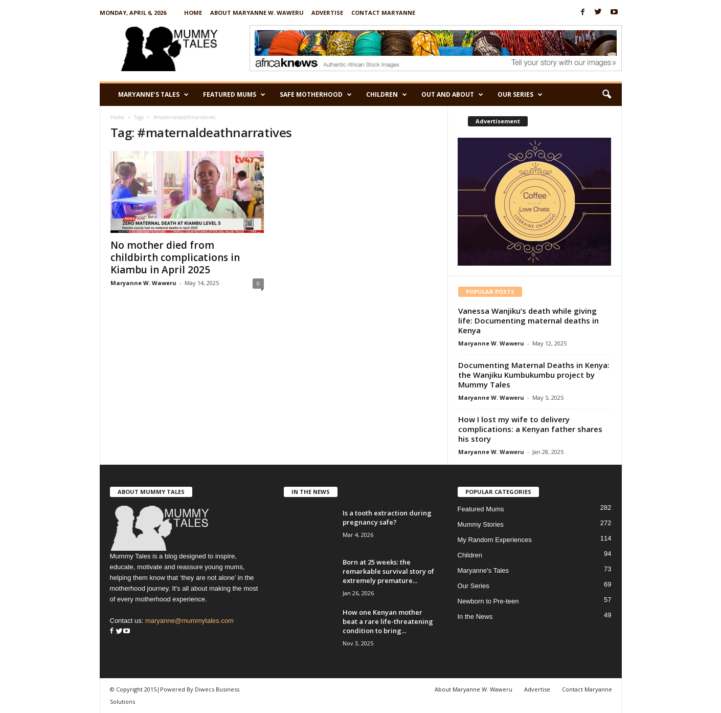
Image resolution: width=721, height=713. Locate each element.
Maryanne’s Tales (153, 94)
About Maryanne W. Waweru (257, 12)
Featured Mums (234, 94)
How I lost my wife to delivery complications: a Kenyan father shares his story (530, 429)
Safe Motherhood (316, 94)
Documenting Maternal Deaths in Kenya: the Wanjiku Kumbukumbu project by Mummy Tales (534, 375)
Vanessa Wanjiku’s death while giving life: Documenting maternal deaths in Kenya (528, 320)
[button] (606, 94)
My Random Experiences (495, 540)
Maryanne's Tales (483, 570)
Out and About (452, 94)
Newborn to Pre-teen (488, 601)
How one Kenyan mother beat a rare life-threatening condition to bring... (388, 621)
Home (193, 12)
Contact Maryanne (383, 12)
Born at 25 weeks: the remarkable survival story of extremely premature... (388, 571)
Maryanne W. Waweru (143, 283)
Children (386, 94)
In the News (475, 616)
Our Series (520, 94)
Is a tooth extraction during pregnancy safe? (387, 517)
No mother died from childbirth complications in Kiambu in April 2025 (175, 257)
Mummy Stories (481, 524)
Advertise (327, 12)
